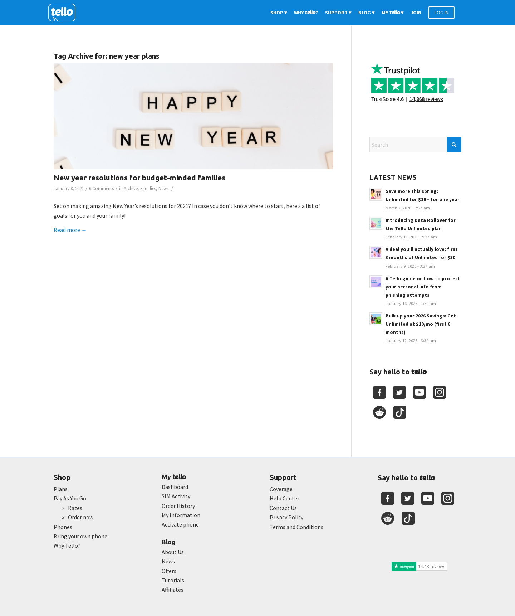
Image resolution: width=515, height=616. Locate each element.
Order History (178, 505)
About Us (173, 552)
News (163, 188)
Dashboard (175, 486)
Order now (80, 517)
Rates (75, 507)
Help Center (284, 498)
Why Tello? (67, 545)
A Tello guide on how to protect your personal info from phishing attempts (423, 287)
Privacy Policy (286, 517)
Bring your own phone (80, 536)
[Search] (415, 144)
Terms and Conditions (296, 526)
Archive (131, 188)
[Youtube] (419, 392)
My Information (181, 515)
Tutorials (173, 580)
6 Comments (101, 188)
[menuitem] (278, 12)
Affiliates (172, 589)
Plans (61, 489)
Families (148, 188)
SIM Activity (176, 496)
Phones (63, 526)
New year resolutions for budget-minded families (139, 177)
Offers (169, 570)
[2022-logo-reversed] (64, 12)
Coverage (281, 489)
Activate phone (180, 524)
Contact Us (283, 507)
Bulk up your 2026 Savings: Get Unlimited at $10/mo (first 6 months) (421, 324)
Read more (70, 229)
